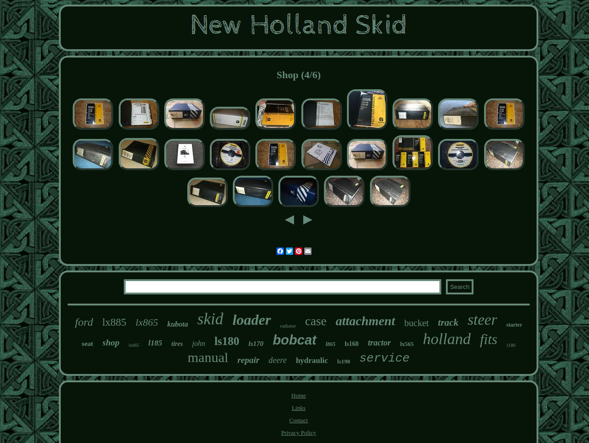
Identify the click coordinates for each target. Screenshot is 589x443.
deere (278, 360)
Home (298, 395)
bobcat (295, 340)
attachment (365, 321)
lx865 (147, 322)
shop (111, 342)
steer (482, 319)
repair (248, 360)
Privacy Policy (298, 432)
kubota (177, 324)
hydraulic (312, 360)
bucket (416, 323)
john (198, 343)
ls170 (256, 343)
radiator (288, 325)
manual (208, 357)
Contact (298, 420)
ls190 (343, 361)
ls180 (226, 341)
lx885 (114, 322)
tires (177, 343)
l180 (511, 345)
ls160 (351, 343)
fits (488, 339)
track (448, 322)
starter (514, 325)
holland (447, 338)
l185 (155, 343)
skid (210, 319)
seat (87, 343)
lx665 (134, 345)
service (384, 358)
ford (84, 322)
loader (251, 319)
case (315, 321)
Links (299, 407)
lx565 (407, 343)
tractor (379, 342)
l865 (330, 344)
